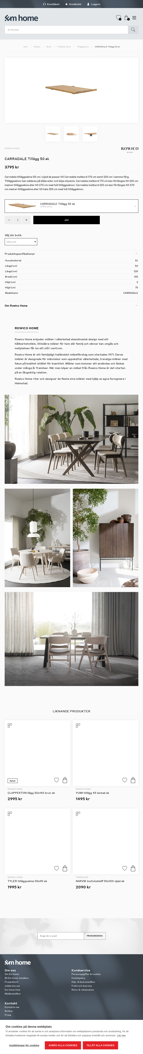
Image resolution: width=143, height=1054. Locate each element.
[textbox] (21, 241)
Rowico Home (12, 148)
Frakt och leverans (82, 985)
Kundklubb (73, 4)
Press (8, 1015)
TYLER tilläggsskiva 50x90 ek (27, 881)
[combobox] (21, 241)
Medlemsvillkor (13, 993)
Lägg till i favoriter (56, 780)
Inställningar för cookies (24, 1045)
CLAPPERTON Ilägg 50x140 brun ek (31, 792)
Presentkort (11, 982)
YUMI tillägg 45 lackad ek (92, 792)
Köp (65, 780)
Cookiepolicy (78, 978)
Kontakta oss (12, 1007)
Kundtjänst (51, 4)
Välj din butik (13, 235)
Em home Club (12, 989)
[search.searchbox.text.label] (67, 30)
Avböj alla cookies (63, 1045)
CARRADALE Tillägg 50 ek (57, 203)
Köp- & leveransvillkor (83, 982)
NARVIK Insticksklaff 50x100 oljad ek (100, 881)
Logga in (93, 4)
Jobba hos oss (12, 985)
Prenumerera (95, 936)
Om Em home (12, 974)
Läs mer (121, 1035)
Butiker (9, 1011)
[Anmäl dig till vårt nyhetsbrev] (60, 936)
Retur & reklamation (83, 989)
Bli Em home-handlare (17, 978)
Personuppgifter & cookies (86, 974)
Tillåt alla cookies (100, 1045)
